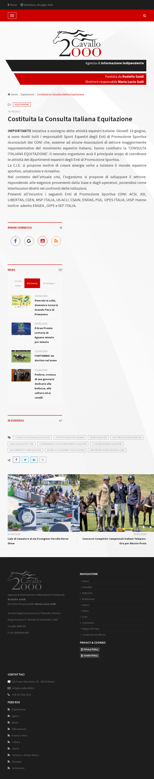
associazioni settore (21, 443)
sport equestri (98, 437)
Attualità (82, 587)
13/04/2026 (41, 370)
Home (13, 94)
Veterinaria (18, 769)
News (15, 723)
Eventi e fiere (19, 736)
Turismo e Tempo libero (25, 756)
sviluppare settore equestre (25, 450)
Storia (15, 749)
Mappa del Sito (85, 628)
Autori (80, 605)
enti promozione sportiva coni (107, 450)
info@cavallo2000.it (23, 689)
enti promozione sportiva (126, 437)
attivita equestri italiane (70, 437)
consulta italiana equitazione (32, 437)
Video (80, 611)
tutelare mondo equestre (107, 443)
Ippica (15, 716)
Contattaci (83, 622)
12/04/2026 (41, 351)
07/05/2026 (14, 534)
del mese (32, 283)
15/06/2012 (14, 111)
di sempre (49, 283)
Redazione (83, 599)
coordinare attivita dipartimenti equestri (62, 443)
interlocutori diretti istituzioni (65, 450)
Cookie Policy (85, 655)
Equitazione (27, 94)
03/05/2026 (41, 323)
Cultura (16, 742)
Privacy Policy (86, 649)
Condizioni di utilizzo (88, 634)
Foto (79, 616)
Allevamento (19, 729)
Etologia (16, 762)
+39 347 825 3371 (21, 695)
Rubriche (82, 593)
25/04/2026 (41, 296)
